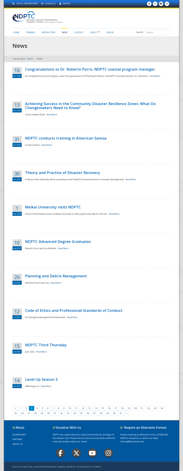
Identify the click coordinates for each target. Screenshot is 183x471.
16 (109, 408)
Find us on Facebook (149, 4)
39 (107, 413)
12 (83, 408)
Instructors (48, 32)
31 (55, 413)
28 (35, 413)
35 (81, 413)
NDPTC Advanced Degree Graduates (58, 241)
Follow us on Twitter (155, 4)
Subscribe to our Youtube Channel (161, 4)
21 (142, 408)
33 (68, 413)
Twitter (76, 453)
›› (126, 413)
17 (116, 408)
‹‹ (15, 408)
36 (88, 413)
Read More (155, 76)
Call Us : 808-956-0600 (25, 3)
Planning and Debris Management (56, 275)
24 (162, 408)
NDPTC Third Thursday (46, 344)
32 (61, 413)
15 (103, 408)
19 (129, 408)
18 (122, 408)
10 (70, 408)
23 (155, 408)
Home (16, 32)
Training (30, 32)
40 (114, 413)
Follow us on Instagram (167, 4)
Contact (79, 32)
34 (75, 413)
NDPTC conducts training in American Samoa (66, 138)
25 (15, 413)
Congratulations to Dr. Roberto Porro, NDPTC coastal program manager (90, 69)
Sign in (110, 32)
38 (101, 413)
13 (89, 408)
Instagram (108, 453)
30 (48, 413)
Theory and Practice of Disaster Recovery (62, 172)
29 (42, 413)
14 (96, 408)
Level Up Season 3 (41, 379)
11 (76, 408)
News (64, 32)
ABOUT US (17, 444)
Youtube (92, 453)
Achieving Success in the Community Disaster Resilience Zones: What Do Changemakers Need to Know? (90, 105)
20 (135, 408)
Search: (139, 32)
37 (94, 413)
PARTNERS (17, 439)
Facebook (60, 453)
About (95, 32)
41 (121, 413)
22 (148, 408)
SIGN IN (64, 3)
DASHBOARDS (19, 434)
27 (29, 413)
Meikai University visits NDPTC (53, 206)
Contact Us (48, 3)
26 (22, 413)
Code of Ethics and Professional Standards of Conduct (74, 310)
